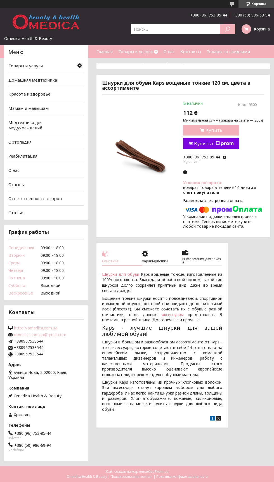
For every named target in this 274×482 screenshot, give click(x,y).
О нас (169, 51)
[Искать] (227, 29)
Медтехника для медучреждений (25, 124)
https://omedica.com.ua (35, 328)
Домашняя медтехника (32, 80)
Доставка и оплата (116, 64)
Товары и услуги (135, 51)
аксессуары (173, 314)
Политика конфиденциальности (182, 476)
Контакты (190, 51)
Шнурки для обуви (120, 274)
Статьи (189, 64)
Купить (214, 130)
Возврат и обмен (158, 64)
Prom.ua (161, 471)
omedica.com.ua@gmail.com (40, 334)
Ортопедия (20, 142)
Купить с (214, 144)
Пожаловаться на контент (132, 476)
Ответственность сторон (35, 198)
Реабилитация (22, 156)
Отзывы (16, 184)
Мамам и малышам (28, 108)
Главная (104, 51)
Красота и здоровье (29, 94)
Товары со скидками (228, 51)
